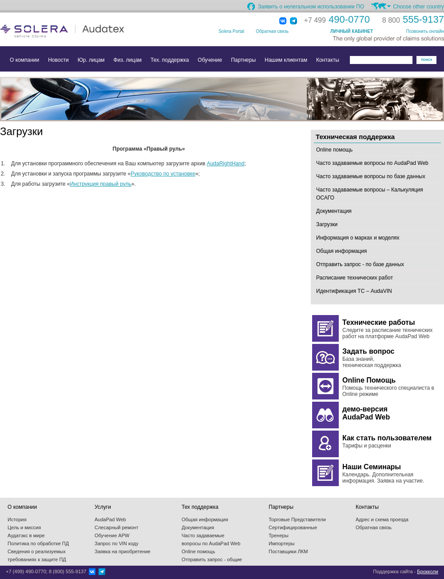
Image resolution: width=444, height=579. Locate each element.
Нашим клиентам (286, 60)
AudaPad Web (110, 519)
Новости (58, 60)
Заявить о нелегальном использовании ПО (311, 7)
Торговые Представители (297, 519)
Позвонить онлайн (425, 31)
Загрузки (326, 224)
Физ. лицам (128, 60)
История (17, 519)
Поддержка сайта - (405, 571)
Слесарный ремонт (116, 527)
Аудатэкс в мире (26, 535)
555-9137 (413, 19)
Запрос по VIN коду (117, 543)
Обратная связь (272, 31)
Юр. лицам (91, 60)
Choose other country (418, 7)
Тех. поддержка (170, 60)
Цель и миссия (24, 527)
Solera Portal (231, 31)
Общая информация (341, 251)
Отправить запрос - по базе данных (360, 264)
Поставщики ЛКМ (288, 551)
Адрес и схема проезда (382, 519)
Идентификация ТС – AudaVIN (354, 291)
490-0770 (337, 19)
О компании (24, 60)
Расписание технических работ (354, 278)
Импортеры (281, 543)
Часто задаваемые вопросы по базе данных (370, 176)
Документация (334, 211)
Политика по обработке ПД (38, 543)
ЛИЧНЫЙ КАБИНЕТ (351, 31)
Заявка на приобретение (123, 551)
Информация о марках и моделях (357, 238)
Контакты (327, 60)
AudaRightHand (226, 163)
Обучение (210, 60)
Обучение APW (112, 535)
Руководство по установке (163, 174)
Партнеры (243, 60)
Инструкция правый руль (100, 184)
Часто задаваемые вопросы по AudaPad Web (372, 163)
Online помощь (334, 150)
